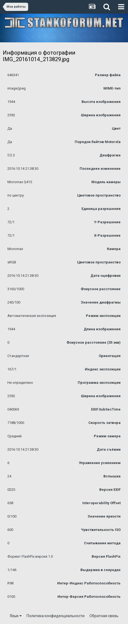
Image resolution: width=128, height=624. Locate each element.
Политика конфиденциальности (56, 616)
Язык (16, 616)
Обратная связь (103, 616)
